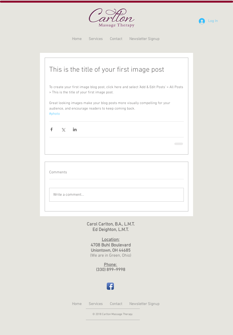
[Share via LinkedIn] (75, 129)
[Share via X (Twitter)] (63, 129)
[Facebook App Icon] (110, 286)
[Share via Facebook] (51, 129)
